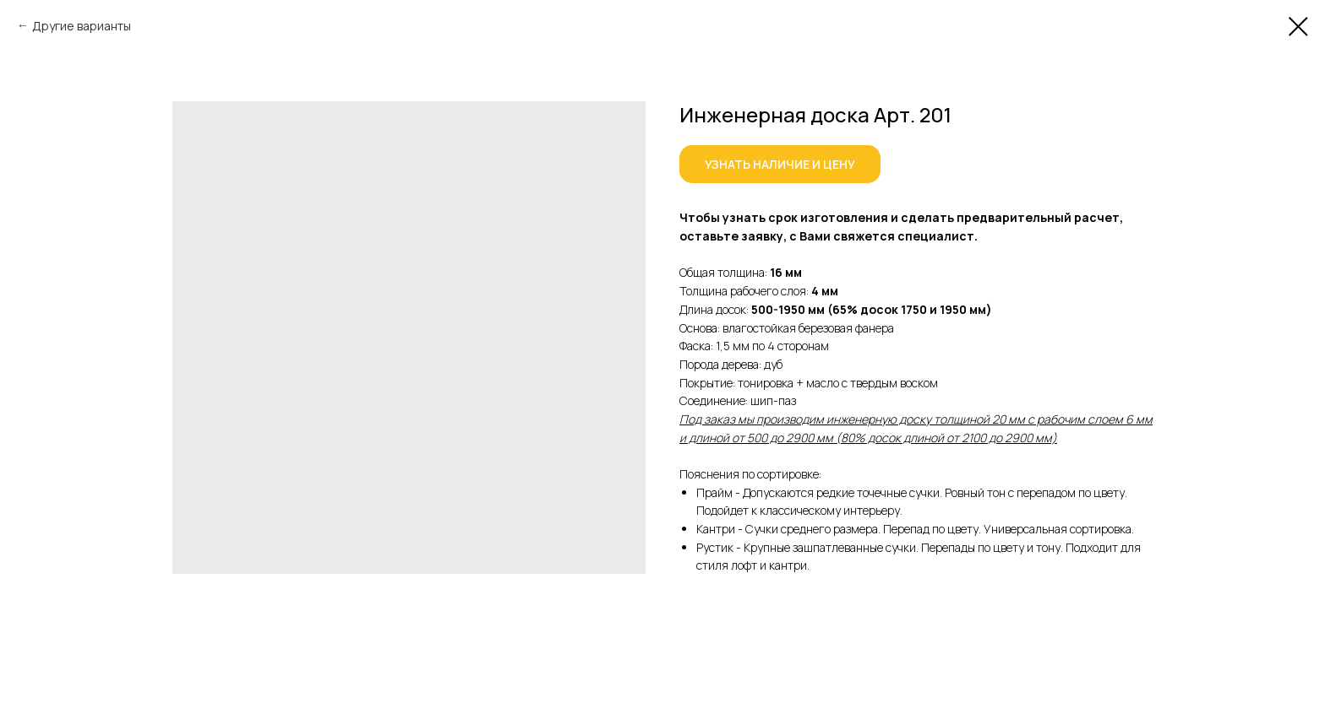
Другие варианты (81, 26)
